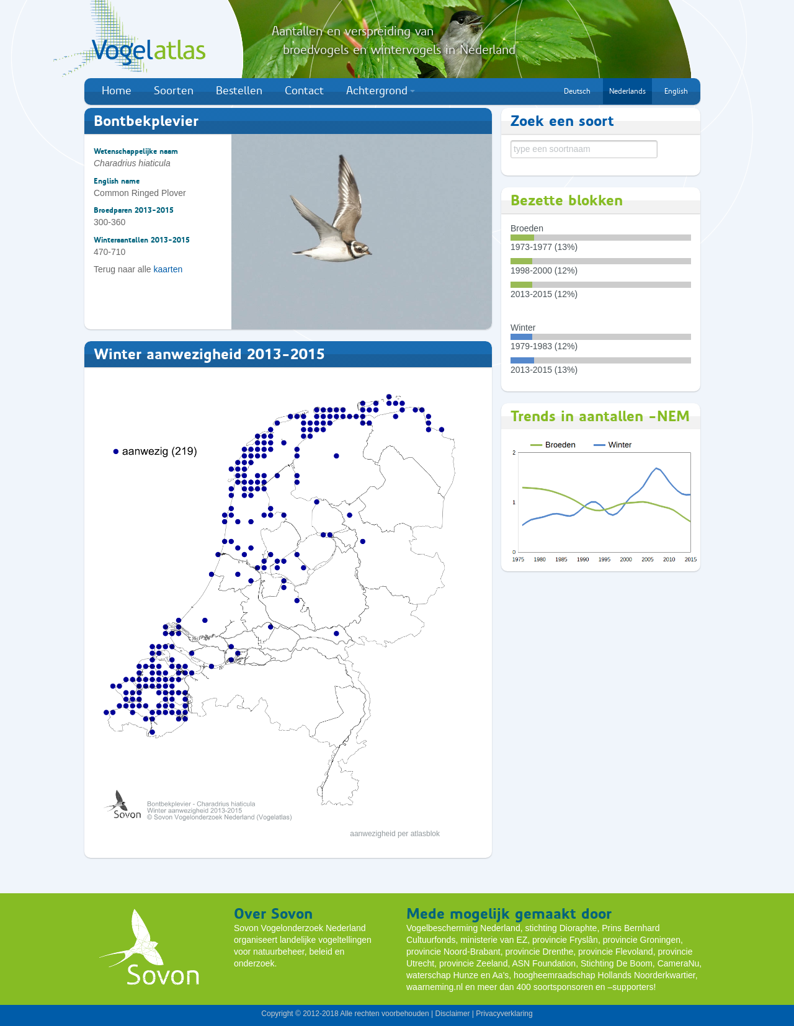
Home (117, 90)
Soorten (174, 90)
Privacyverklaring (504, 1013)
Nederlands (627, 91)
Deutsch (577, 91)
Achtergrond (380, 90)
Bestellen (239, 90)
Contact (304, 90)
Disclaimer (452, 1013)
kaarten (168, 269)
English (676, 91)
